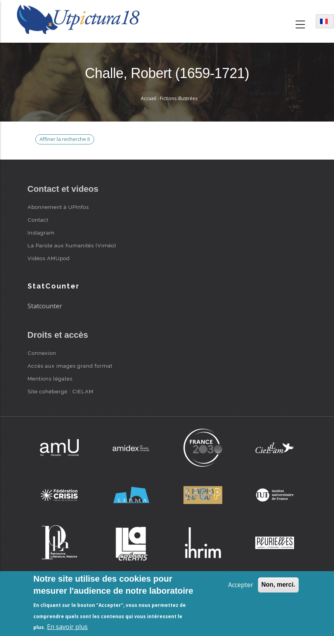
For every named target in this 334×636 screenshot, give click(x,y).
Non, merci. (278, 584)
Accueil (148, 98)
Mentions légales (50, 378)
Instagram (41, 232)
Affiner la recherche (65, 139)
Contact (38, 220)
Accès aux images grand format (70, 366)
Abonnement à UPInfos (58, 207)
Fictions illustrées (178, 98)
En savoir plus (67, 626)
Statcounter (45, 306)
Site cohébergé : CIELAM (60, 391)
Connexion (42, 353)
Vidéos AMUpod (49, 258)
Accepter (240, 584)
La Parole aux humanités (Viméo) (72, 245)
